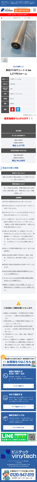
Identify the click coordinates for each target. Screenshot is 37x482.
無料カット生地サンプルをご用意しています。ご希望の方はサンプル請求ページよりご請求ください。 (18, 287)
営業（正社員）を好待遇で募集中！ (18, 14)
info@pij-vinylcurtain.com (22, 7)
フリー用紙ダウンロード (18, 407)
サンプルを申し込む (18, 427)
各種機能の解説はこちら (29, 115)
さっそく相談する (18, 386)
